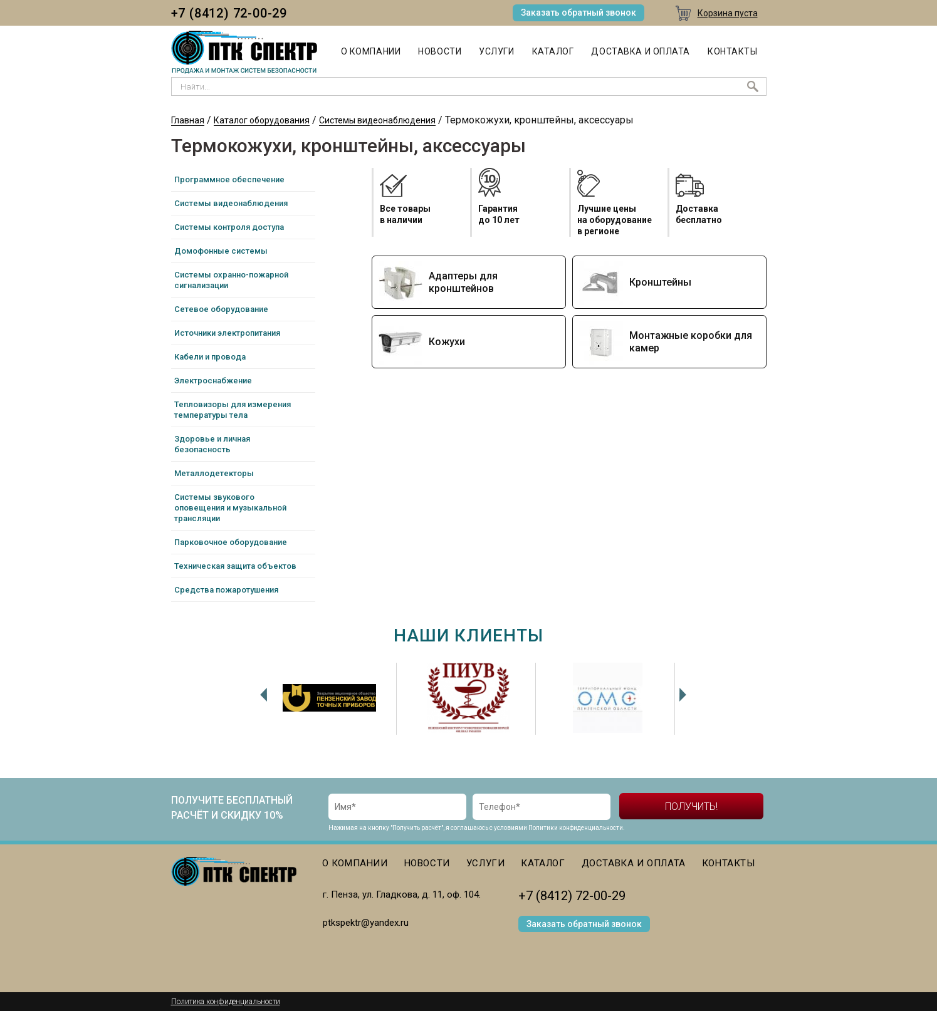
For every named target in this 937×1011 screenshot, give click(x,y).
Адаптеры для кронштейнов (463, 282)
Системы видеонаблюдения (377, 120)
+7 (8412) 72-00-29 (229, 13)
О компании (371, 51)
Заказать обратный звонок (578, 13)
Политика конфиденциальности (225, 1001)
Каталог (553, 51)
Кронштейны (660, 282)
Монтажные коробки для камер (690, 341)
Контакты (732, 51)
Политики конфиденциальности (575, 827)
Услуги (496, 51)
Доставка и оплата (640, 51)
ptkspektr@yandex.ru (366, 922)
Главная (187, 120)
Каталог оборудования (262, 120)
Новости (439, 51)
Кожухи (447, 342)
